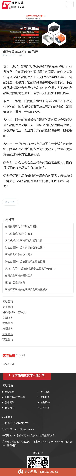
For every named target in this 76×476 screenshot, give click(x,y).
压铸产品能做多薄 (15, 282)
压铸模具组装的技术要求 (19, 254)
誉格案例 (7, 323)
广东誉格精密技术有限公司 (16, 441)
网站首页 (7, 301)
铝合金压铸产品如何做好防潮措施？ (25, 247)
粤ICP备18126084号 (53, 441)
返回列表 (10, 202)
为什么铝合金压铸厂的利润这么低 (23, 240)
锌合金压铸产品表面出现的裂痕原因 (25, 261)
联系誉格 (7, 339)
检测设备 (7, 328)
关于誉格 (7, 307)
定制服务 (7, 317)
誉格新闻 (7, 334)
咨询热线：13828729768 (38, 471)
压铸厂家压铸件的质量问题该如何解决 (26, 289)
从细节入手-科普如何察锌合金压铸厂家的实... (30, 268)
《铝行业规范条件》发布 (19, 233)
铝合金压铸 (55, 66)
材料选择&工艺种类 (14, 312)
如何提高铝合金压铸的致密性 (21, 226)
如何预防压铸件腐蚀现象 (19, 275)
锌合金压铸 (8, 364)
